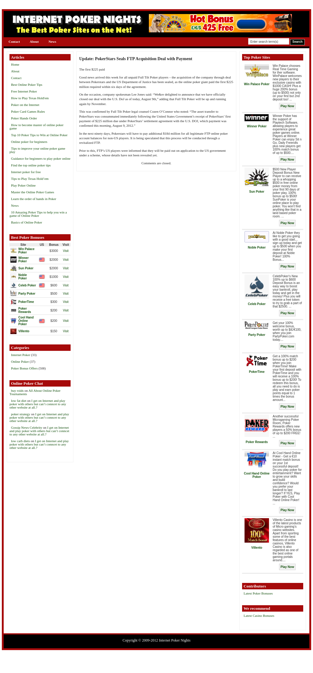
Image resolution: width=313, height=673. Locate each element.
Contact (14, 41)
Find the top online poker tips (31, 165)
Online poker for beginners (29, 142)
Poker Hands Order (24, 118)
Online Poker (20, 361)
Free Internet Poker (24, 91)
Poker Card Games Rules (28, 111)
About (34, 41)
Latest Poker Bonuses (258, 593)
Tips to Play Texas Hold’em (30, 178)
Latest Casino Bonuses (259, 615)
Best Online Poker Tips (26, 84)
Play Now (287, 106)
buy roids (17, 390)
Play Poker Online (23, 185)
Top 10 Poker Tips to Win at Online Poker (39, 135)
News (52, 41)
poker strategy (20, 414)
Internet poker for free (26, 172)
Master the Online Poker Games (32, 192)
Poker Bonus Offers (24, 368)
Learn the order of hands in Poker (33, 199)
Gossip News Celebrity (26, 427)
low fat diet (18, 400)
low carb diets (20, 441)
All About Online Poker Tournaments (35, 392)
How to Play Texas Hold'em (30, 98)
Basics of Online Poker (26, 222)
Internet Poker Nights (174, 640)
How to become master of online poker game (36, 126)
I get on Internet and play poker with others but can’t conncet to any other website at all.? (37, 404)
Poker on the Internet (25, 105)
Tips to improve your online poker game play (37, 150)
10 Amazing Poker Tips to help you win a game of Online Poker (38, 213)
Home (15, 64)
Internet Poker (20, 355)
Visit (66, 251)
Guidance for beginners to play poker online (40, 158)
